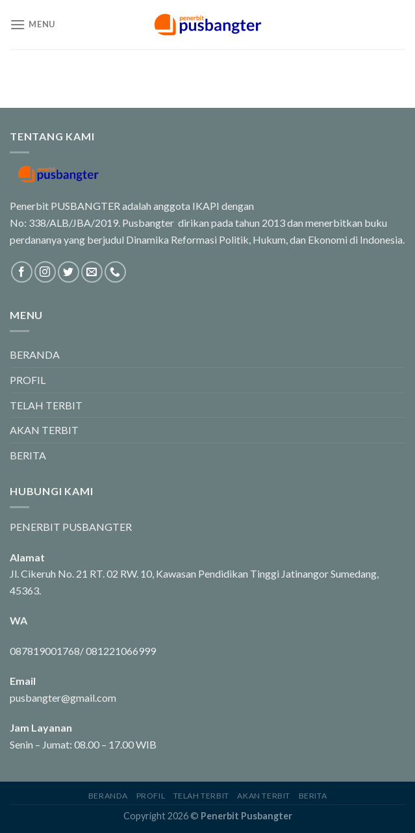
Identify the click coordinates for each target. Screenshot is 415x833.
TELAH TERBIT (46, 405)
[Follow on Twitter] (68, 272)
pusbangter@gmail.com (63, 697)
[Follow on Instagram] (45, 272)
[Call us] (115, 272)
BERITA (28, 455)
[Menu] (32, 24)
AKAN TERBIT (44, 430)
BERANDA (35, 354)
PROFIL (27, 380)
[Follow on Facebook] (21, 272)
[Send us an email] (92, 272)
